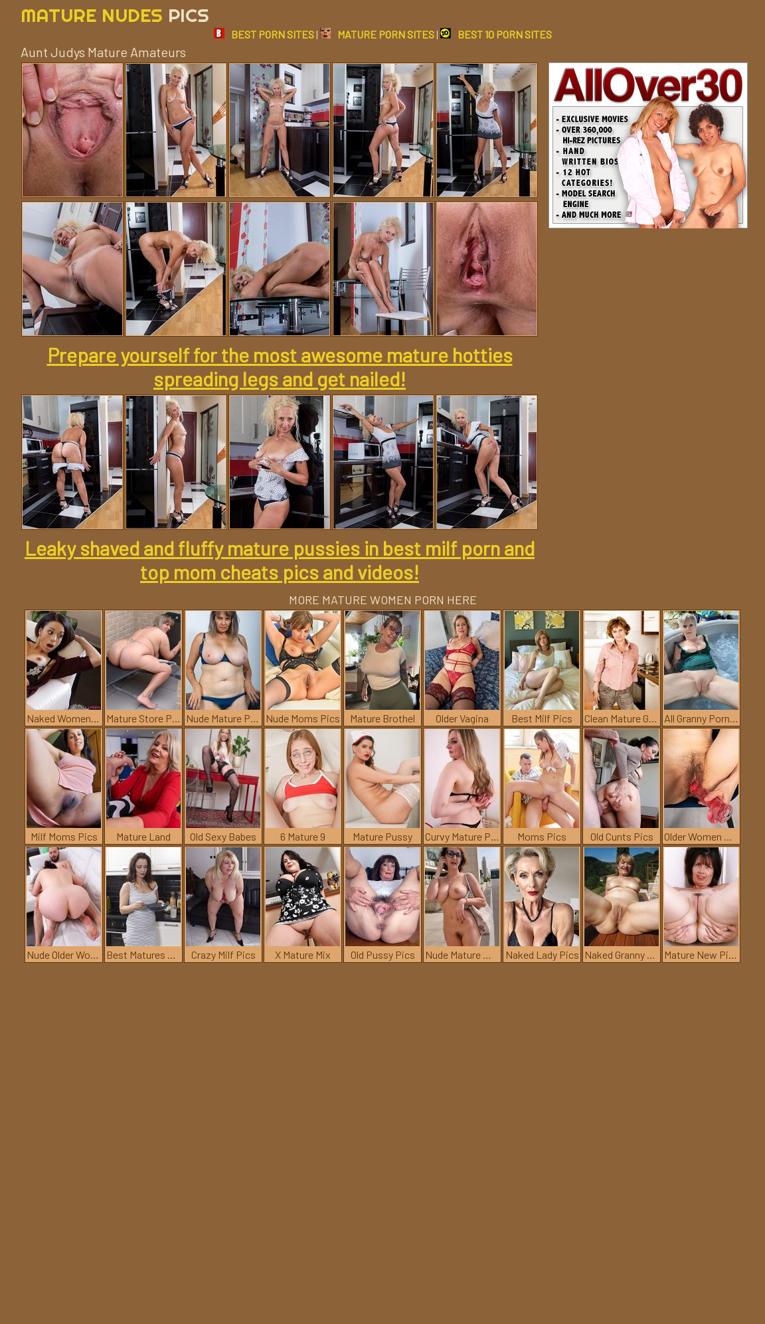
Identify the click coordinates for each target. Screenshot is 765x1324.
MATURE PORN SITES (377, 34)
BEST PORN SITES (264, 34)
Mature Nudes (115, 15)
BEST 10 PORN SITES (496, 34)
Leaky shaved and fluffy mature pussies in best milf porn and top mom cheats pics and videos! (280, 560)
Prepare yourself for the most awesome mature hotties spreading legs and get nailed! (280, 366)
